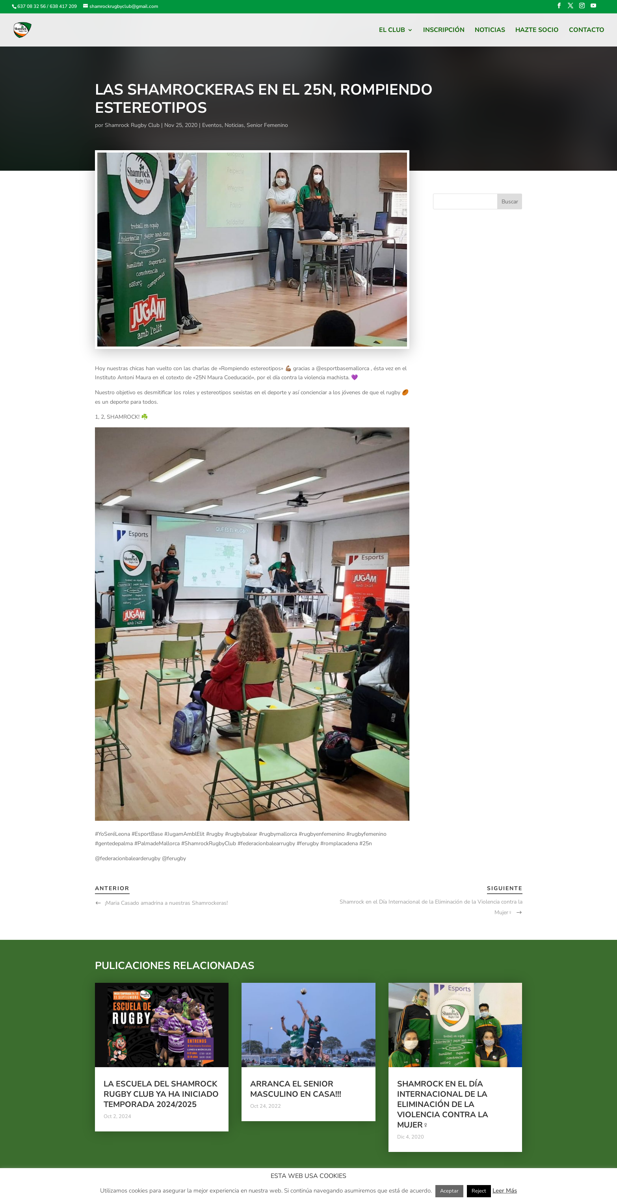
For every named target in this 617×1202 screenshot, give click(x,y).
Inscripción (444, 30)
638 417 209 (63, 6)
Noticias (490, 30)
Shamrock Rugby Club (132, 125)
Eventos (212, 125)
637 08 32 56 (31, 6)
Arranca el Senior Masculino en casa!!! (295, 1089)
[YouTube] (593, 8)
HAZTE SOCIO (537, 30)
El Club (392, 30)
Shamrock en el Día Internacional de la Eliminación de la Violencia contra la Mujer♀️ (442, 1104)
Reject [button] (479, 1191)
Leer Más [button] (504, 1191)
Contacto (586, 30)
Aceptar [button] (449, 1191)
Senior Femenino (267, 125)
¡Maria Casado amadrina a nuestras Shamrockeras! (166, 903)
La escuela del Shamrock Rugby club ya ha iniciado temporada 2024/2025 (161, 1094)
